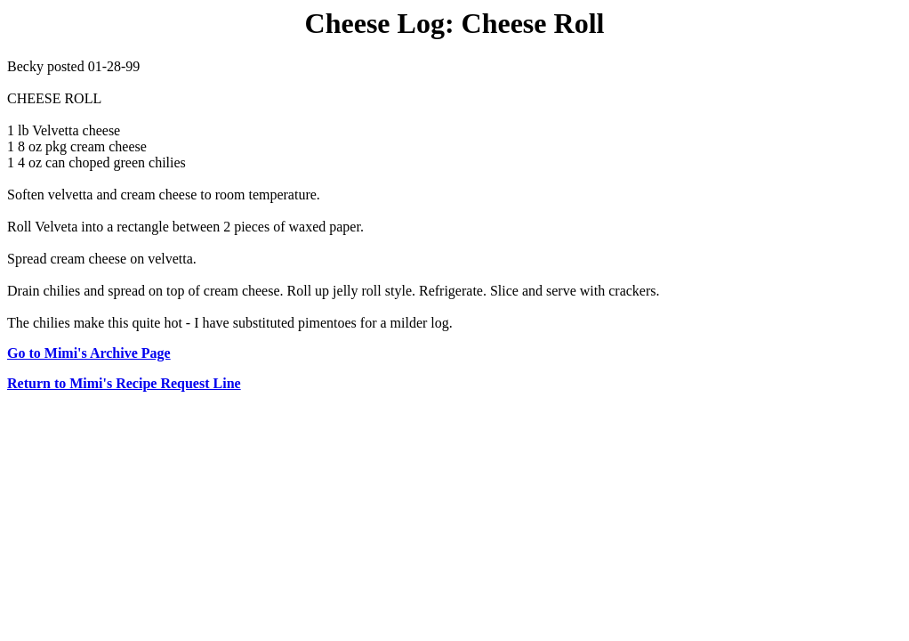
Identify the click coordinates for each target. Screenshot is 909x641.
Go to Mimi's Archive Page (89, 353)
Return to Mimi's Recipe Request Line (124, 383)
